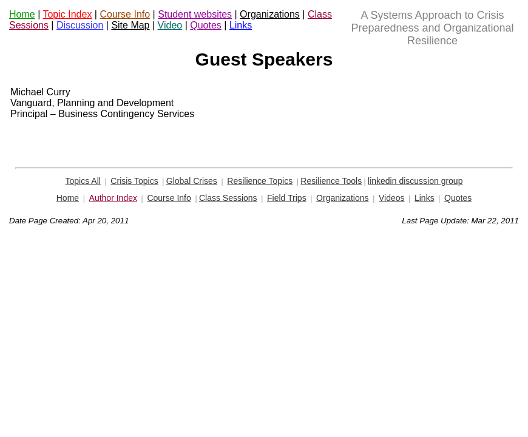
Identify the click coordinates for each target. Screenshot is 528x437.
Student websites (195, 14)
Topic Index (67, 14)
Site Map (130, 25)
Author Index (113, 198)
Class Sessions (228, 198)
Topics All (83, 181)
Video (170, 25)
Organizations (270, 14)
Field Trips (286, 198)
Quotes (206, 25)
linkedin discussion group (415, 181)
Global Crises (191, 181)
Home (22, 14)
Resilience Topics (260, 181)
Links (240, 25)
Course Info (125, 14)
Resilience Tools (331, 181)
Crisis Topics (134, 181)
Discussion (79, 25)
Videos (392, 198)
